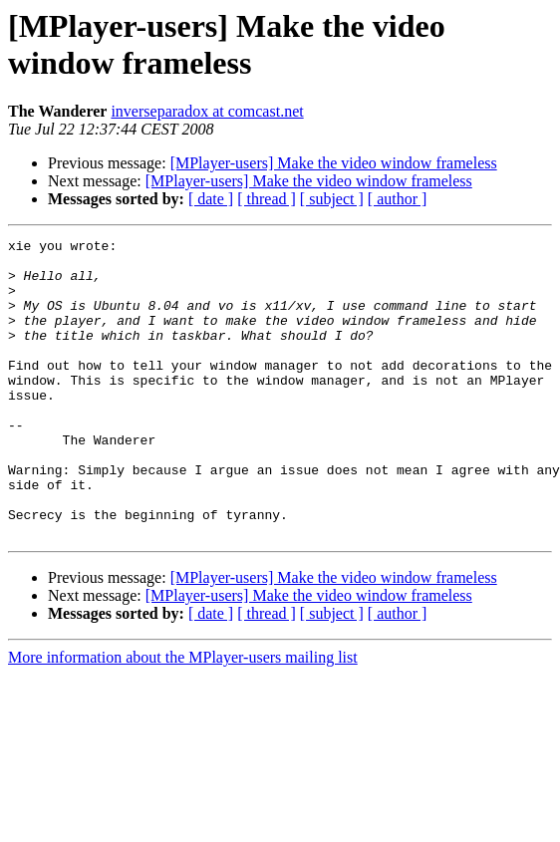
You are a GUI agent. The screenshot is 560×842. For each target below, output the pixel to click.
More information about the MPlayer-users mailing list (183, 716)
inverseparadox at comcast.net (207, 111)
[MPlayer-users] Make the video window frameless (333, 162)
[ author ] (397, 198)
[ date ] (210, 198)
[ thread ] (266, 198)
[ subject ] (332, 198)
